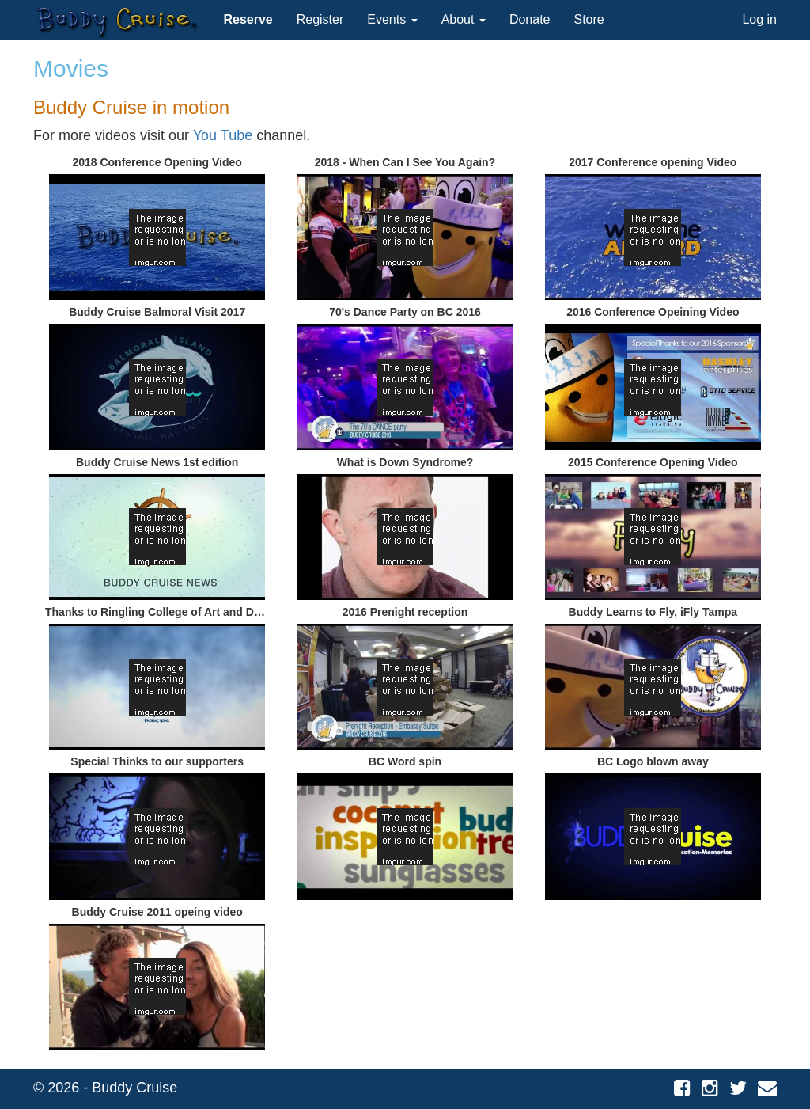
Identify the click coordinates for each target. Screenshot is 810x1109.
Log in (759, 19)
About (463, 19)
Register (320, 19)
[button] (247, 20)
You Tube (222, 135)
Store (589, 19)
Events (392, 19)
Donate (530, 19)
